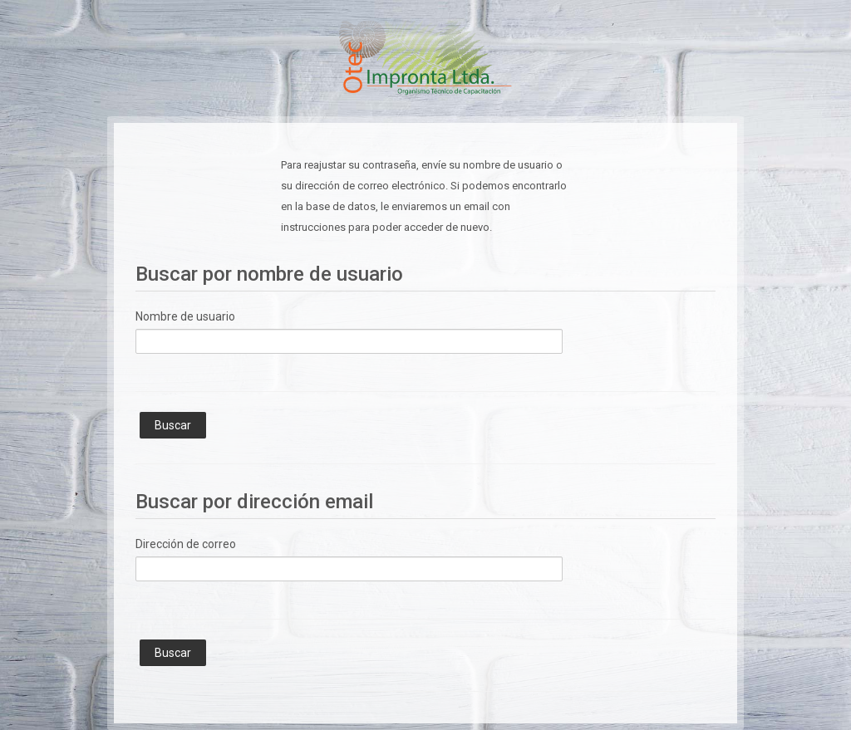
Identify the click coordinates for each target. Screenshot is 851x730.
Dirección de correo (185, 544)
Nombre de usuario (185, 316)
